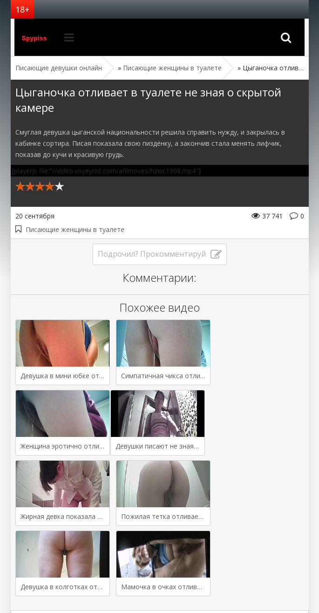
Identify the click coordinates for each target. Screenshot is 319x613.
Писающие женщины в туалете (75, 229)
